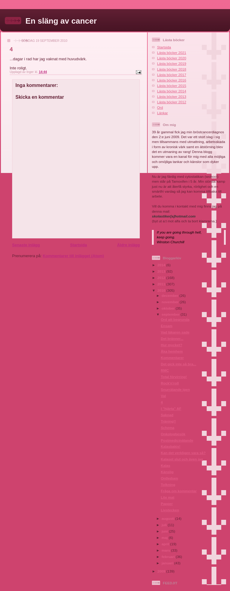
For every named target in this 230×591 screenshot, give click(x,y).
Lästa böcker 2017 (171, 75)
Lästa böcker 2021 (171, 53)
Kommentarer (172, 358)
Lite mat (167, 497)
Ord (160, 107)
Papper (167, 504)
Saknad (167, 415)
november (170, 302)
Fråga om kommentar (179, 491)
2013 (161, 271)
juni (165, 531)
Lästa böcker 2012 (171, 102)
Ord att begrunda (175, 319)
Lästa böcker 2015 (171, 86)
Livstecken (170, 510)
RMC (165, 370)
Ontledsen (169, 478)
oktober (169, 308)
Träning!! (168, 421)
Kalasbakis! (170, 446)
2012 (161, 278)
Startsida (78, 245)
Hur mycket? (171, 345)
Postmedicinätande (177, 440)
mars (166, 550)
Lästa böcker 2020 (171, 58)
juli (165, 525)
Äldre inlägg (128, 245)
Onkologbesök (173, 434)
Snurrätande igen (175, 389)
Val (163, 396)
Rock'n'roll (170, 383)
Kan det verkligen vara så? (183, 453)
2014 (161, 265)
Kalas (165, 465)
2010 (161, 290)
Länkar (162, 113)
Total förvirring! (174, 377)
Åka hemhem (172, 351)
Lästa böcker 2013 (171, 96)
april (166, 544)
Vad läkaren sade (175, 332)
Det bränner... (172, 338)
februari (169, 557)
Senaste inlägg (26, 245)
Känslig (167, 472)
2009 (161, 571)
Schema (167, 428)
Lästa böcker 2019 (171, 63)
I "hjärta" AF (171, 408)
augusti (168, 518)
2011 (161, 284)
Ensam (166, 326)
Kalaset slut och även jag (182, 459)
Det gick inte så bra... (178, 364)
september (171, 314)
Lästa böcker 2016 (171, 80)
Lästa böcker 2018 (171, 69)
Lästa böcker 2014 (171, 91)
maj (165, 538)
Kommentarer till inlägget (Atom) (73, 256)
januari (168, 563)
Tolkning (168, 484)
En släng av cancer (61, 20)
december (170, 295)
